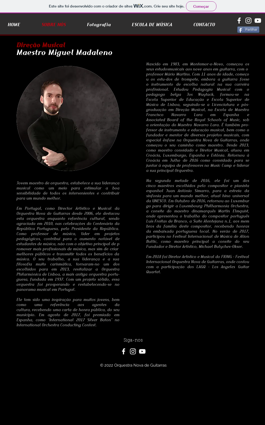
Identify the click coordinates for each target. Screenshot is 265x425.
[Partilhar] (248, 29)
